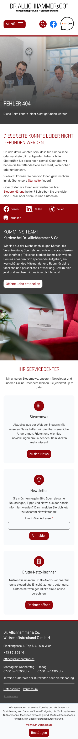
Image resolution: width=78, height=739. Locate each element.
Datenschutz (12, 689)
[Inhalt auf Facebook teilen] (11, 209)
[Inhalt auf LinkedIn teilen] (34, 209)
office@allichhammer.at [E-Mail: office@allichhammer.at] (19, 659)
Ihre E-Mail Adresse (39, 518)
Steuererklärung (14, 191)
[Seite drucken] (12, 218)
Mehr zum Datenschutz (39, 724)
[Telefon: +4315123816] (14, 652)
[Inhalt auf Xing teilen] (56, 209)
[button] (39, 605)
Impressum (30, 689)
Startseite (34, 181)
